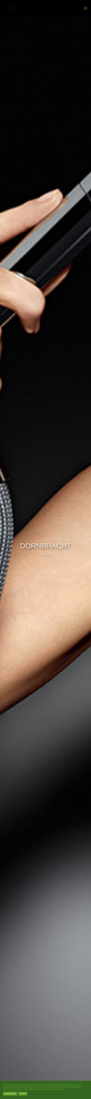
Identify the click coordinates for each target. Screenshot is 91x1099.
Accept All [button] (23, 1094)
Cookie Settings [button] (10, 1094)
